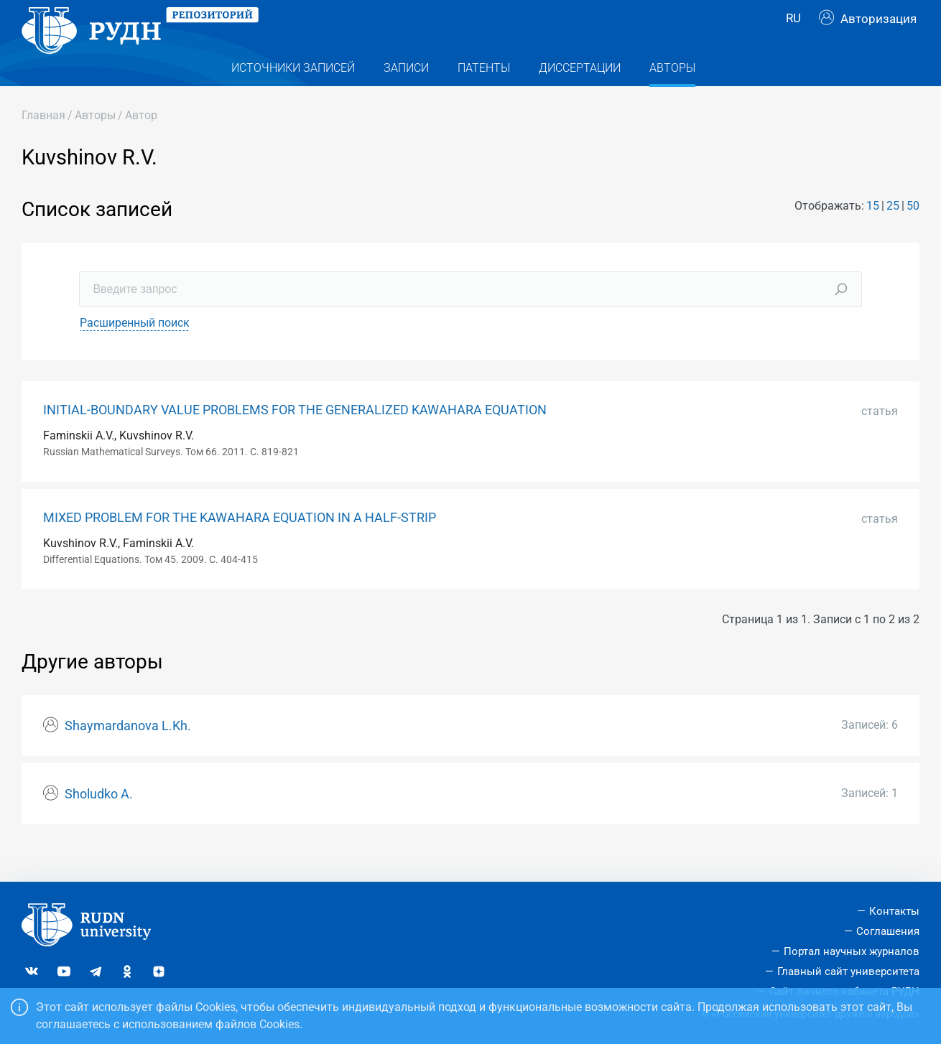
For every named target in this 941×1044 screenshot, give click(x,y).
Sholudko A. (99, 823)
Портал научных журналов (851, 951)
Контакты (894, 911)
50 (913, 234)
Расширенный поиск (135, 351)
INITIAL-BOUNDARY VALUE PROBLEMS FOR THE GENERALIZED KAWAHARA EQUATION (295, 439)
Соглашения (887, 931)
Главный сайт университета (848, 971)
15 (872, 234)
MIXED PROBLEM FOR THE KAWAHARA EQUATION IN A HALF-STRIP (239, 546)
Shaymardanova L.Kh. (128, 754)
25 (892, 234)
